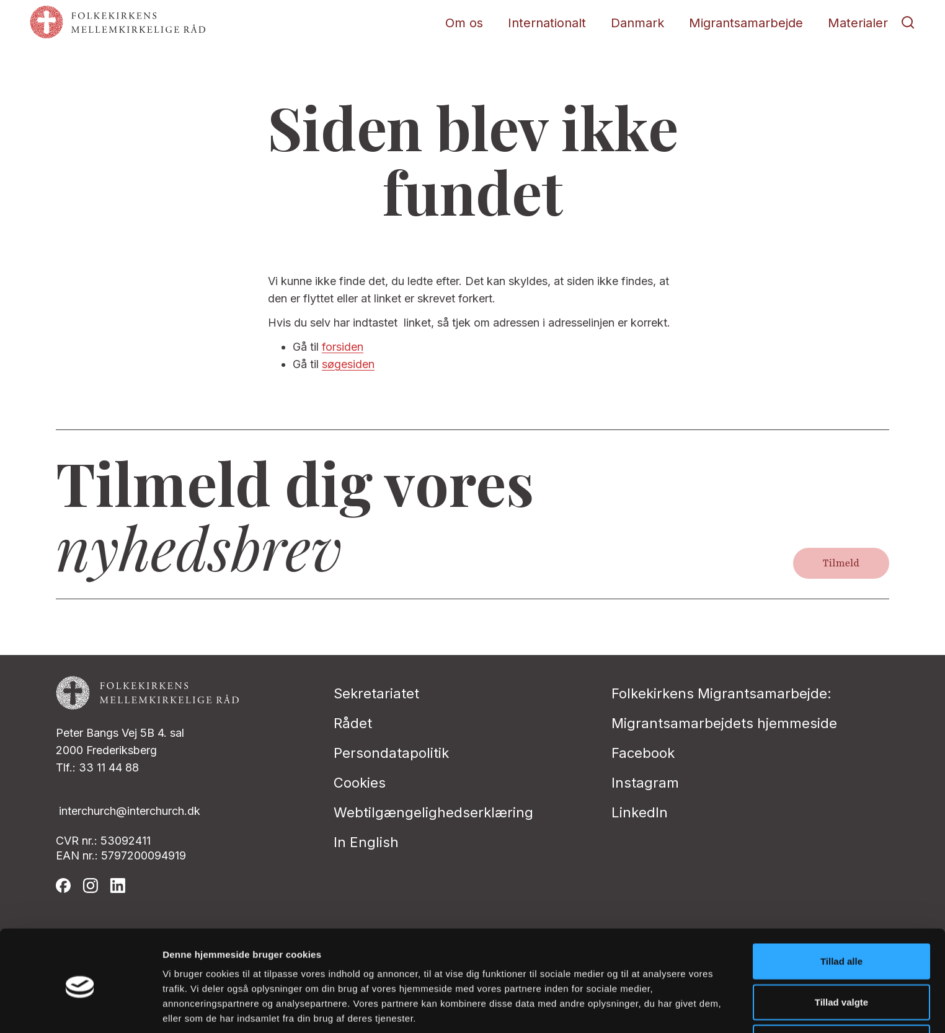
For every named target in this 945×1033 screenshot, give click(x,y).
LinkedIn (639, 812)
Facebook (643, 752)
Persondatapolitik (391, 752)
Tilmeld (841, 563)
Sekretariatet (376, 693)
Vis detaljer (644, 1008)
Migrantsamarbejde (746, 22)
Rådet (353, 723)
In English (366, 842)
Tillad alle (841, 911)
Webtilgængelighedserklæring (433, 812)
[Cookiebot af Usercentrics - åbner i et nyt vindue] (80, 1009)
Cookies (360, 782)
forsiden (342, 346)
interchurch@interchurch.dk (129, 810)
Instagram (645, 782)
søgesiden (348, 364)
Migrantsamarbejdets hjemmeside (724, 723)
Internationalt (547, 22)
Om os (464, 22)
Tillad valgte (841, 952)
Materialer (858, 22)
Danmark (637, 22)
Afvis (841, 992)
